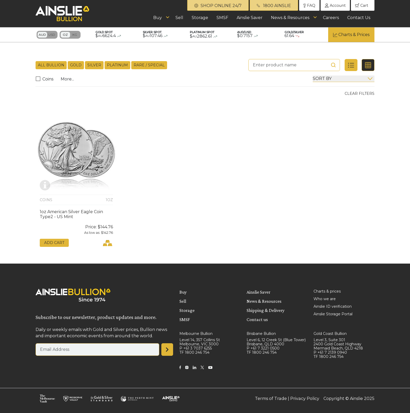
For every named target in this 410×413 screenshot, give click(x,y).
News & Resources (290, 17)
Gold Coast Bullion (330, 333)
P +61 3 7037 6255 (195, 348)
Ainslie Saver (250, 17)
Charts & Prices (353, 34)
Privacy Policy (305, 398)
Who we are (325, 298)
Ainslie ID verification (333, 306)
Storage (200, 17)
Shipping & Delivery (265, 310)
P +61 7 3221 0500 (263, 348)
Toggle (47, 35)
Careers (331, 17)
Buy (157, 17)
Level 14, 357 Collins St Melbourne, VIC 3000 (199, 342)
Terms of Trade (271, 398)
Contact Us (358, 17)
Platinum (117, 65)
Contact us (257, 319)
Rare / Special (149, 65)
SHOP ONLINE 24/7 (218, 5)
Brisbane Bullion (261, 333)
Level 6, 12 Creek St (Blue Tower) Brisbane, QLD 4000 (276, 342)
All (51, 65)
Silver (94, 65)
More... (67, 79)
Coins (45, 79)
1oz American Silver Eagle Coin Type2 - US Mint (71, 214)
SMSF (222, 17)
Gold (76, 65)
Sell (179, 17)
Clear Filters (359, 93)
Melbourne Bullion (196, 333)
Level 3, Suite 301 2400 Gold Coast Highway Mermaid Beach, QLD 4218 (338, 344)
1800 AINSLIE (274, 5)
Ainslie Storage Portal (333, 314)
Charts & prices (327, 291)
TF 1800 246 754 (194, 352)
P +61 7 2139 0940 (330, 352)
